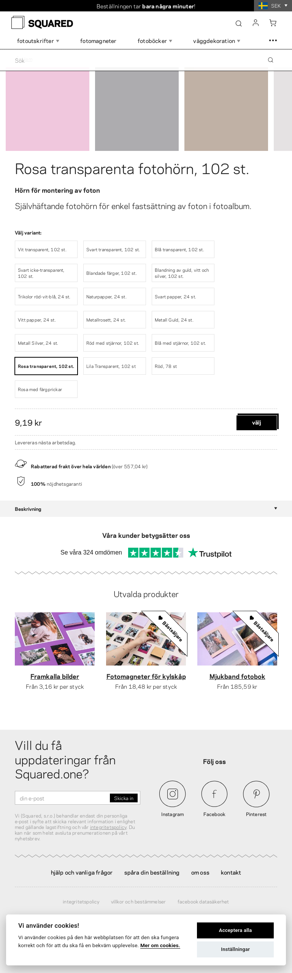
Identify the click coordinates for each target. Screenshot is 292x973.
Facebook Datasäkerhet (203, 901)
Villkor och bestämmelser (138, 901)
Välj (256, 422)
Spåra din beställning (152, 872)
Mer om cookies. (160, 945)
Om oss (200, 872)
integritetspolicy (108, 826)
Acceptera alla (235, 930)
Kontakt (231, 872)
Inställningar (235, 949)
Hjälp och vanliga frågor (82, 872)
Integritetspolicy (81, 901)
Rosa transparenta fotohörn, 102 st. (132, 167)
